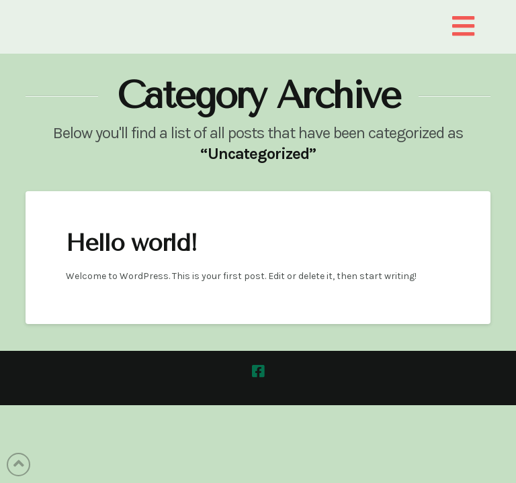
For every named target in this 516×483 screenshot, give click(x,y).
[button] (463, 27)
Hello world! (131, 243)
